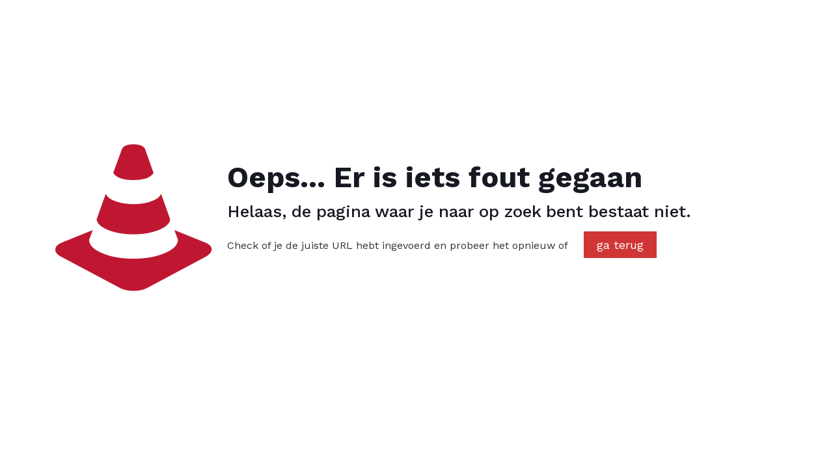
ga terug (620, 245)
